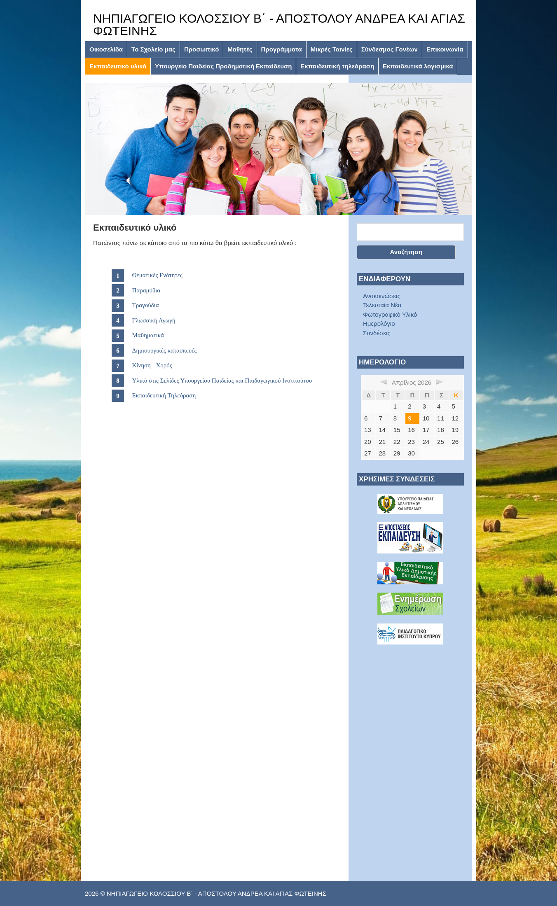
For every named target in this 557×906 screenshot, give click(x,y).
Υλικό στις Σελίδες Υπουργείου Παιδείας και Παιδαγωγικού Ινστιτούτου (222, 380)
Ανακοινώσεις (381, 295)
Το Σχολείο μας (153, 49)
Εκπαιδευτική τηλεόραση (337, 66)
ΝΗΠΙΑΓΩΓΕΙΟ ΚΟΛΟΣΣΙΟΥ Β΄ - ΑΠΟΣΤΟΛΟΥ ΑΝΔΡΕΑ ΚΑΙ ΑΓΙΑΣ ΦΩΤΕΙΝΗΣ (279, 24)
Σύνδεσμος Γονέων (389, 49)
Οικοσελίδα (106, 49)
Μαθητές (239, 49)
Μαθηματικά (148, 335)
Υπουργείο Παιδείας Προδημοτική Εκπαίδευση (223, 66)
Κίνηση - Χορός (152, 365)
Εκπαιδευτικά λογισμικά (418, 66)
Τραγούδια (145, 305)
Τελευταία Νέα (382, 304)
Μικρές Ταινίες (332, 49)
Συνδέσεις (377, 332)
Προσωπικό (201, 49)
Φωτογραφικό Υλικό (390, 314)
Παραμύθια (146, 290)
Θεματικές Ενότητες (157, 275)
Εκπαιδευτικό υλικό (117, 66)
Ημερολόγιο (379, 323)
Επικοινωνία (444, 49)
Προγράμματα (281, 49)
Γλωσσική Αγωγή (154, 320)
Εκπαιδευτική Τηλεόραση (164, 395)
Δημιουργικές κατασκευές (164, 350)
